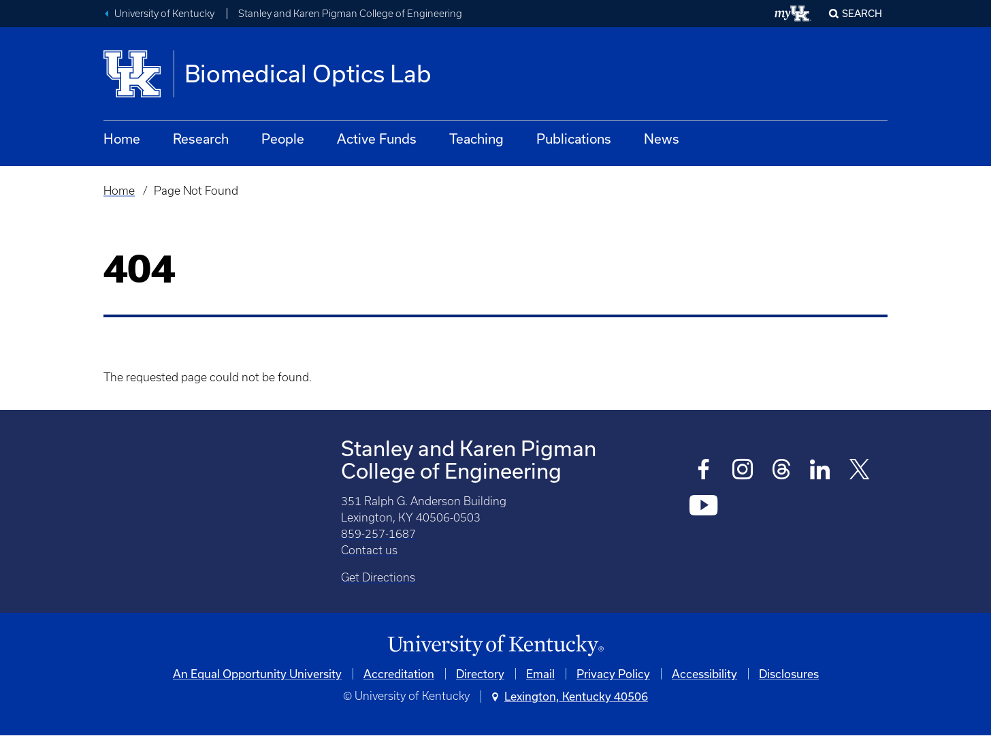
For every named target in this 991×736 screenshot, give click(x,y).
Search (862, 13)
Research (201, 138)
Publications (573, 138)
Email (540, 673)
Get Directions (378, 577)
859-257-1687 (378, 534)
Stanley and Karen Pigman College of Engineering (350, 13)
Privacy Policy (613, 673)
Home (121, 138)
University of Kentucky (164, 13)
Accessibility (704, 673)
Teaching (476, 138)
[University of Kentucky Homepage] (495, 646)
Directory (480, 673)
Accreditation (398, 673)
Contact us (369, 550)
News (661, 138)
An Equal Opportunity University (257, 673)
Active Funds (377, 138)
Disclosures (789, 673)
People (282, 138)
